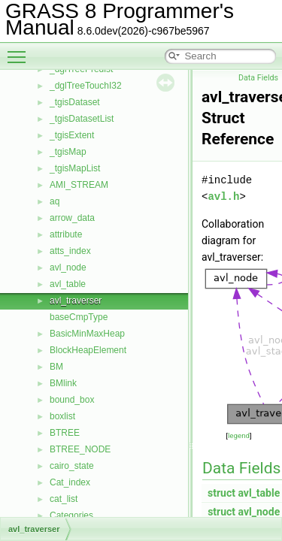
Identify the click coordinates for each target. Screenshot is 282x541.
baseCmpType (79, 317)
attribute (66, 234)
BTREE (65, 433)
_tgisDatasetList (82, 118)
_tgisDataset (75, 102)
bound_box (72, 399)
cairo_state (72, 466)
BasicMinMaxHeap (87, 333)
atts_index (70, 251)
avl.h (223, 196)
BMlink (63, 383)
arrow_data (72, 218)
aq (54, 201)
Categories (71, 515)
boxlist (62, 416)
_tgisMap (68, 152)
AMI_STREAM (79, 185)
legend (239, 435)
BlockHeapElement (88, 350)
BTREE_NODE (80, 449)
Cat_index (70, 482)
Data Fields (258, 78)
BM (56, 366)
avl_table (68, 284)
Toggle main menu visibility (20, 50)
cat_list (63, 499)
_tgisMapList (75, 168)
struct (221, 493)
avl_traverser (76, 300)
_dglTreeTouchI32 (86, 85)
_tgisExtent (72, 135)
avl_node (68, 267)
